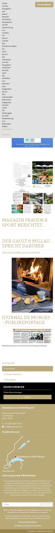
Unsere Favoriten (13, 374)
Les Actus (10, 369)
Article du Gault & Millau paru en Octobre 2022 (21, 252)
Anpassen (6, 134)
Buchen (27, 397)
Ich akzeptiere (44, 4)
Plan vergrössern (8, 471)
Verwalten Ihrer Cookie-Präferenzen (27, 525)
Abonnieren (46, 504)
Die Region (11, 380)
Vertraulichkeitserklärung (27, 522)
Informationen (7, 129)
